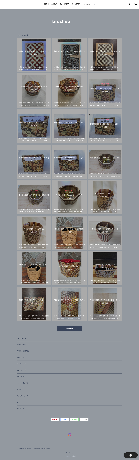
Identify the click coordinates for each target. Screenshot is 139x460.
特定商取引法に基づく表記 (42, 448)
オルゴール (20, 409)
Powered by (69, 456)
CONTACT (76, 4)
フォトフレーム (21, 370)
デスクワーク (21, 364)
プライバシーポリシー (25, 448)
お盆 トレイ (21, 357)
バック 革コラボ (22, 383)
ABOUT (54, 4)
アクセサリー (21, 377)
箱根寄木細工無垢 (23, 351)
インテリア (20, 389)
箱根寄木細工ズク (23, 344)
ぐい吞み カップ (22, 396)
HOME (46, 4)
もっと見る (69, 329)
